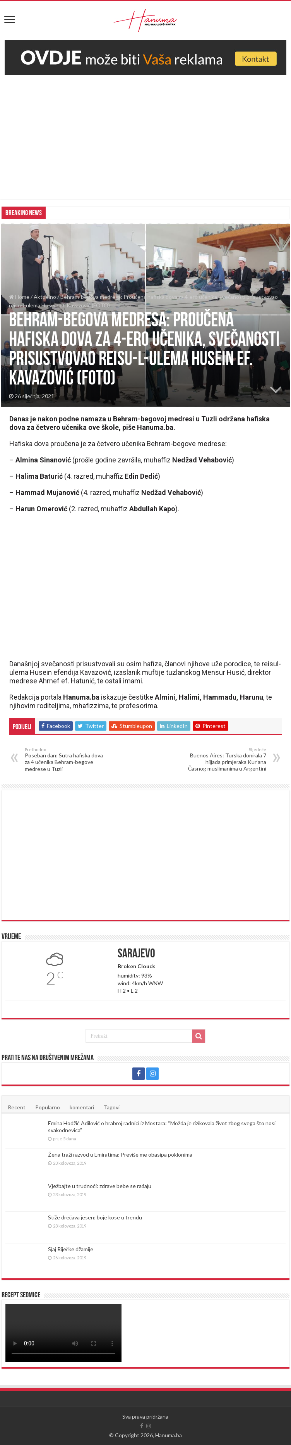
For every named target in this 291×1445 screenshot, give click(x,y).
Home (19, 296)
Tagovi (112, 1107)
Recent (17, 1107)
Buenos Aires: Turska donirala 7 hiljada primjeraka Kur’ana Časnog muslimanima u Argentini (226, 759)
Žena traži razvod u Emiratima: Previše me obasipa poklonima (120, 1154)
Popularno (47, 1107)
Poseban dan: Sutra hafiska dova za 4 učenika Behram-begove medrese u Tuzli (64, 759)
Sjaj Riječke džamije (70, 1249)
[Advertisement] (145, 133)
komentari (82, 1107)
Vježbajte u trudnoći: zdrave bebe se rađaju (99, 1186)
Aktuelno (45, 296)
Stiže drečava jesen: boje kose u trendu (95, 1217)
